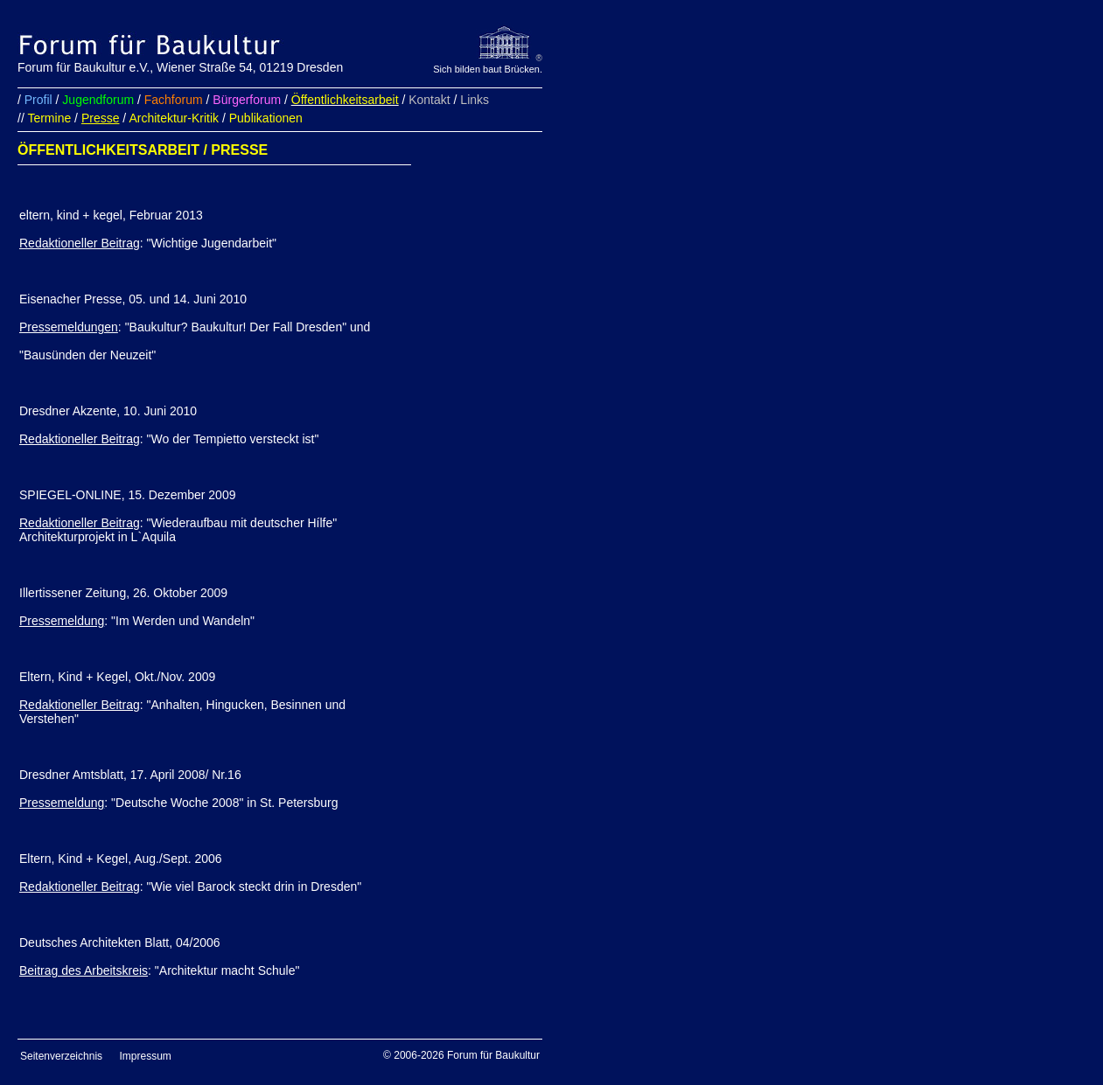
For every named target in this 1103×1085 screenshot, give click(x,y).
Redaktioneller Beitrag (79, 243)
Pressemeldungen (68, 327)
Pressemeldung (61, 621)
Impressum (145, 1056)
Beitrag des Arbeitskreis (83, 970)
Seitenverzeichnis (61, 1056)
